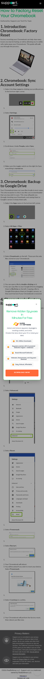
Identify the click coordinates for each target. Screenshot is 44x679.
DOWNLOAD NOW (22, 372)
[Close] (36, 304)
